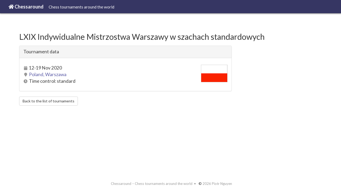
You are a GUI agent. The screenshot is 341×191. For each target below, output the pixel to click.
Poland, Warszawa (47, 74)
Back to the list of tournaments (48, 101)
